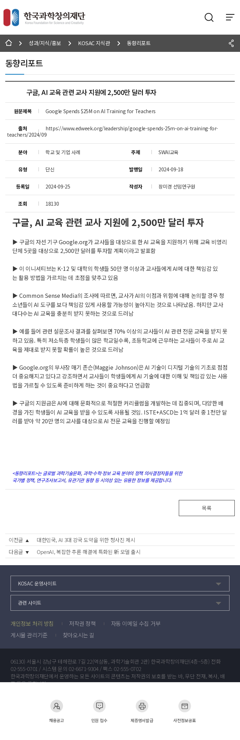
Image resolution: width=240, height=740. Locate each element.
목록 (206, 508)
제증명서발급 (141, 711)
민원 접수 (99, 711)
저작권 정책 (82, 623)
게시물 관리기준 (29, 635)
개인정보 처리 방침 (32, 623)
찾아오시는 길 (78, 635)
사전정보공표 (184, 711)
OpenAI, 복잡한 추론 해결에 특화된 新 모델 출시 (89, 551)
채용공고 (56, 711)
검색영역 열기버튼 (209, 17)
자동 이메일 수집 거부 (136, 623)
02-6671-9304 (84, 668)
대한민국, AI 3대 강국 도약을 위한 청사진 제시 (86, 539)
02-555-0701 (24, 668)
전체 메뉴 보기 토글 (230, 17)
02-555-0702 (127, 668)
